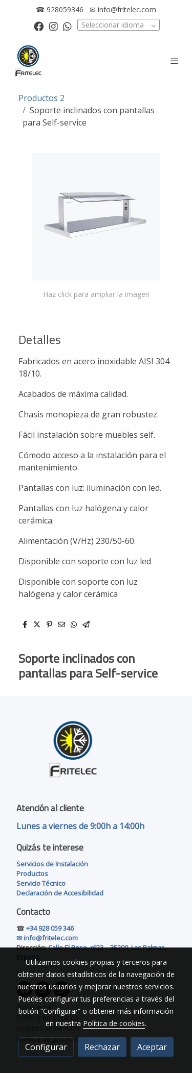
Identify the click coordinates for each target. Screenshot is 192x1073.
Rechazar (102, 1047)
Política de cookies (114, 1023)
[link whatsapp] (67, 26)
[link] (28, 61)
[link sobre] (96, 755)
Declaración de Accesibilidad (59, 892)
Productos (32, 873)
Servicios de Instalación (52, 863)
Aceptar (152, 1047)
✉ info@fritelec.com (123, 9)
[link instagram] (53, 26)
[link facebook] (39, 26)
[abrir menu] (174, 60)
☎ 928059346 (59, 9)
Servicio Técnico (41, 883)
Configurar (46, 1047)
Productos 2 (41, 98)
